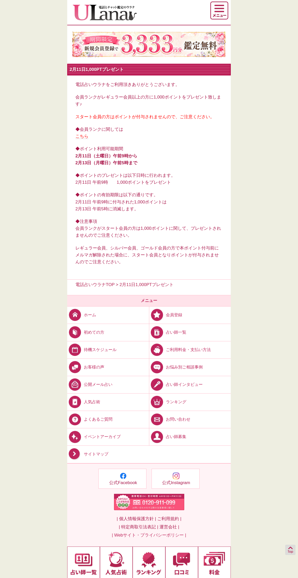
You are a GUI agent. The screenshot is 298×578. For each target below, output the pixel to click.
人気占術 (83, 402)
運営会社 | (169, 527)
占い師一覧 (167, 332)
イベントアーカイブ (94, 436)
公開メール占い (89, 384)
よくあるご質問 (89, 419)
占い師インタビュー (176, 384)
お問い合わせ (169, 419)
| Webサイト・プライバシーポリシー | (149, 535)
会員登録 (165, 314)
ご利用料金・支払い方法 (180, 349)
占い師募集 (167, 436)
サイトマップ (87, 454)
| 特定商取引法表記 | (138, 527)
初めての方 (85, 332)
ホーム (81, 314)
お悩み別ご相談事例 (176, 367)
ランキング (167, 402)
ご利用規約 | (169, 518)
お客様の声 (85, 367)
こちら (81, 136)
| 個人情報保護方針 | (136, 518)
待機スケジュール (92, 349)
